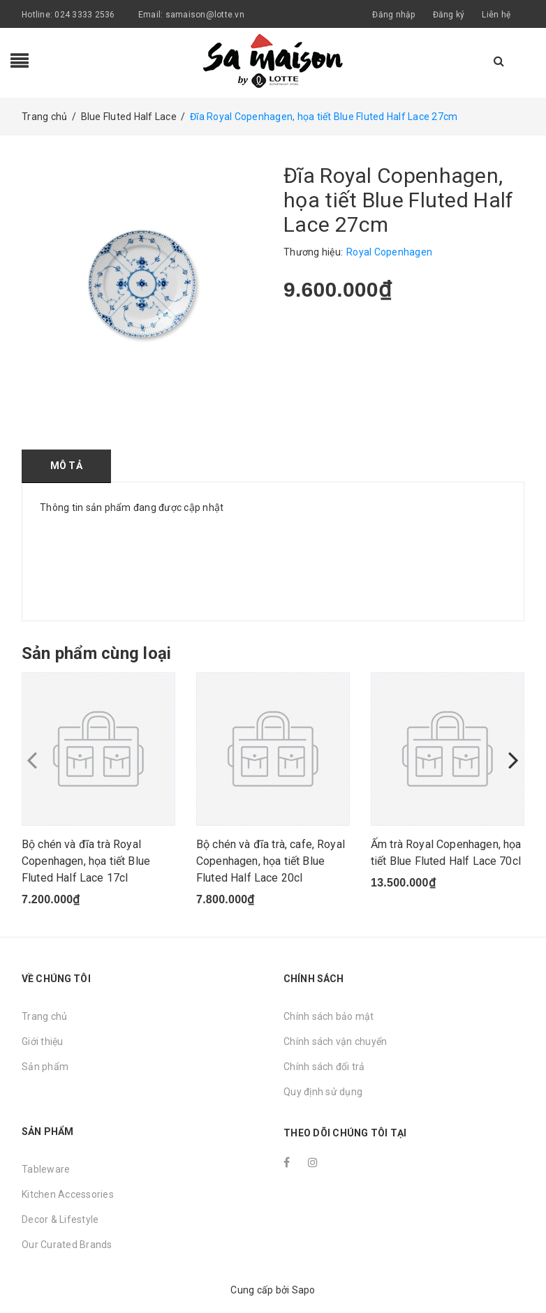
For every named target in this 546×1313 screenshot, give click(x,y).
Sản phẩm (45, 1066)
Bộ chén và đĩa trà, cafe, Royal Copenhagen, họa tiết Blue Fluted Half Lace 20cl (270, 861)
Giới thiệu (43, 1041)
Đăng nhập (393, 15)
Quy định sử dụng (322, 1091)
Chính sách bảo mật (328, 1016)
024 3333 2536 (85, 15)
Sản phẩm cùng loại (96, 653)
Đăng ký (449, 15)
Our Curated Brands (67, 1244)
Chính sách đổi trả (324, 1066)
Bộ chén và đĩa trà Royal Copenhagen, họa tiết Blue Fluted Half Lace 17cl (86, 861)
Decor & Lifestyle (60, 1219)
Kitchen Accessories (68, 1194)
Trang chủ (44, 1016)
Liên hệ (496, 15)
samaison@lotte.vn (204, 15)
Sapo (304, 1290)
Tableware (46, 1169)
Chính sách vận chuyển (335, 1041)
